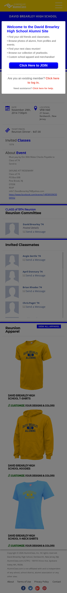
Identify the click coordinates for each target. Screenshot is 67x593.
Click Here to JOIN (33, 65)
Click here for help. (43, 88)
